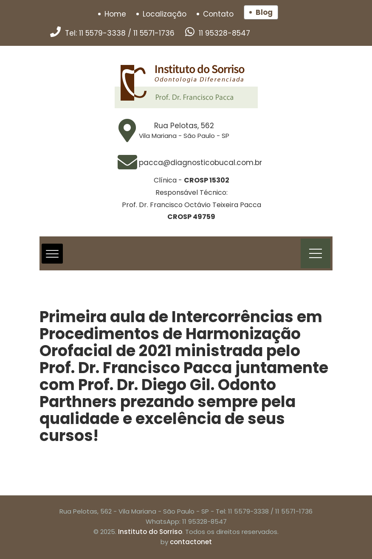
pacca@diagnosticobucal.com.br (200, 162)
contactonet (191, 541)
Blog (264, 12)
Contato (218, 14)
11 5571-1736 (154, 33)
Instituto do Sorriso (150, 531)
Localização (164, 14)
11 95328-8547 (224, 33)
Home (115, 14)
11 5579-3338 (102, 33)
